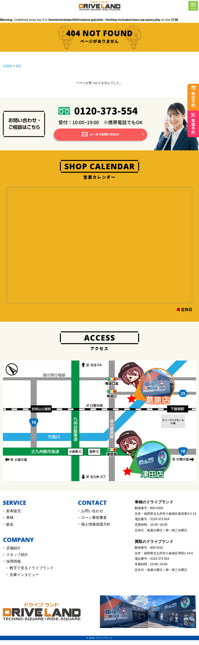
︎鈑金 (10, 529)
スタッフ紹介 (17, 559)
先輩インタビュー (24, 579)
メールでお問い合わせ (104, 136)
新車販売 (13, 516)
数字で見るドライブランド (32, 573)
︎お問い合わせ (92, 516)
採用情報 (13, 566)
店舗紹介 (13, 553)
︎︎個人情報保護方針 (96, 529)
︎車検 (10, 522)
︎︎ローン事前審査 (94, 522)
